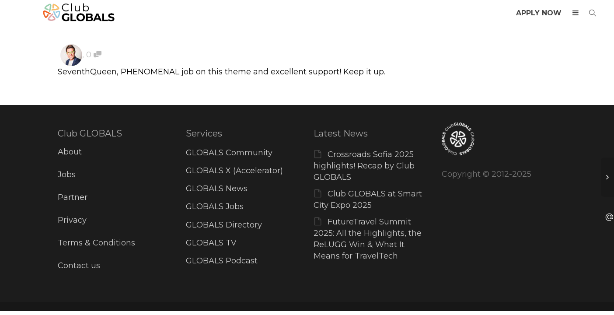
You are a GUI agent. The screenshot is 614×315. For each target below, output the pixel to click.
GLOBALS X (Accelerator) (234, 170)
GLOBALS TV (211, 243)
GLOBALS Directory (224, 225)
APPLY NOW (539, 13)
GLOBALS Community (229, 153)
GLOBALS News (217, 188)
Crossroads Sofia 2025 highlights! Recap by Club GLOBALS (364, 166)
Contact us (79, 265)
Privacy (72, 220)
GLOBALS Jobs (215, 206)
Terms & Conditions (96, 243)
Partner (72, 197)
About (70, 152)
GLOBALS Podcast (222, 261)
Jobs (67, 174)
